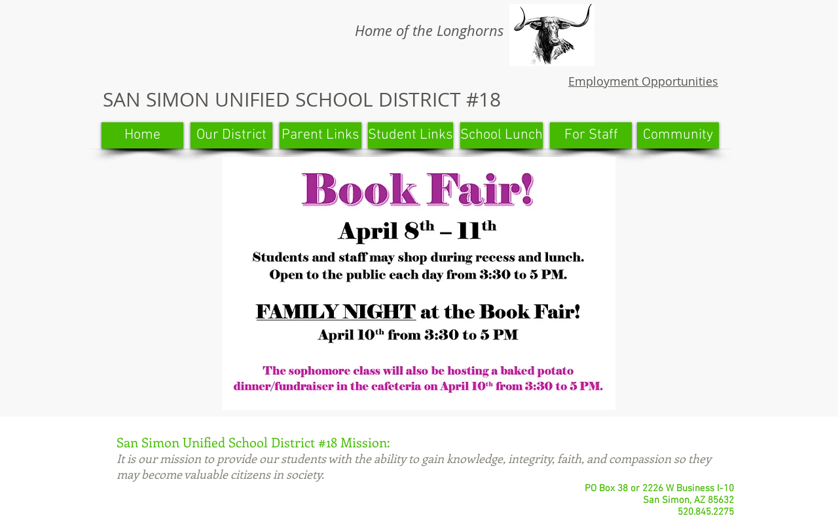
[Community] (678, 135)
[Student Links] (410, 135)
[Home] (142, 135)
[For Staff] (591, 135)
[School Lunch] (501, 135)
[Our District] (231, 135)
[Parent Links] (320, 135)
